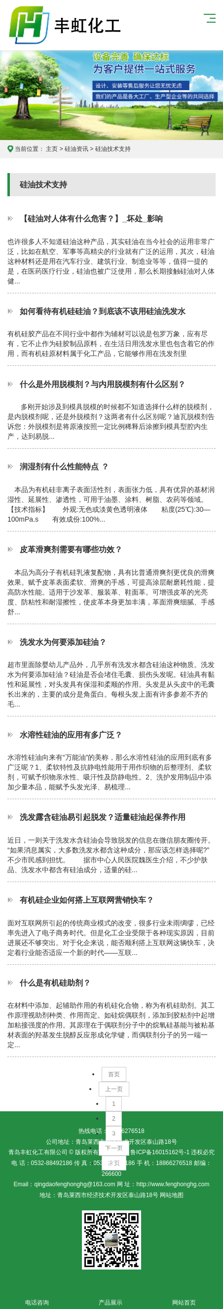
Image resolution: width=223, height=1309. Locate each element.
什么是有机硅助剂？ (55, 982)
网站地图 (171, 1195)
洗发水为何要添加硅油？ (63, 641)
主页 (52, 148)
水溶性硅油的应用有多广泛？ (71, 734)
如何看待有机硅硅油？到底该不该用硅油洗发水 (103, 311)
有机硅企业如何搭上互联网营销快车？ (87, 899)
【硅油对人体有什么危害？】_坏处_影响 (91, 218)
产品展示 (110, 1297)
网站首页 (184, 1297)
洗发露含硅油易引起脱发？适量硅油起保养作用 (103, 817)
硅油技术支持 (113, 148)
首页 (114, 1074)
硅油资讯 (76, 148)
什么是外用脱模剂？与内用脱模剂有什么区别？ (103, 384)
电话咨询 (37, 1297)
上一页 (114, 1089)
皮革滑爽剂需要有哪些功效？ (71, 549)
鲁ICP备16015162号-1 (160, 1152)
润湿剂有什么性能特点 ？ (64, 466)
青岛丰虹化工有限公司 (67, 25)
